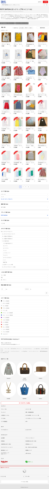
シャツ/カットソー (25, 252)
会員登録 (45, 1)
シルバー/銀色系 (24, 329)
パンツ (25, 259)
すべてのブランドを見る (24, 403)
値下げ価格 (24, 207)
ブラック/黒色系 (24, 301)
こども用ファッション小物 (25, 264)
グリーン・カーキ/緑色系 (24, 312)
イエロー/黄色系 (24, 319)
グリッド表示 (29, 27)
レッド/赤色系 (24, 324)
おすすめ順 (21, 27)
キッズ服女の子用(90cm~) (25, 236)
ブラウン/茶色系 (24, 308)
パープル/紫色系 (24, 317)
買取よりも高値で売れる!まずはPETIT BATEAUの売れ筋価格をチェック (24, 343)
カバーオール (25, 248)
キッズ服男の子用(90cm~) (25, 238)
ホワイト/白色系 (24, 303)
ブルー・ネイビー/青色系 (24, 315)
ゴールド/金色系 (24, 331)
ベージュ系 (24, 310)
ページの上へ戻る (24, 481)
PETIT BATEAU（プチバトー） (7, 23)
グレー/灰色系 (24, 305)
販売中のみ (15, 27)
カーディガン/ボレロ (25, 257)
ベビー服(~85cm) (25, 241)
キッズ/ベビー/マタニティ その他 (25, 266)
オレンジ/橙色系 (24, 327)
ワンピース (25, 255)
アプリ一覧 (27, 476)
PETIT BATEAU (24, 215)
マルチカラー (24, 334)
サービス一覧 (3, 476)
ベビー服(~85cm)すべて (25, 243)
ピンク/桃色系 (24, 322)
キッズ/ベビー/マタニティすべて (25, 233)
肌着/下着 (25, 262)
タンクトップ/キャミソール (22, 23)
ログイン (40, 1)
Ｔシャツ (25, 250)
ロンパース (25, 245)
